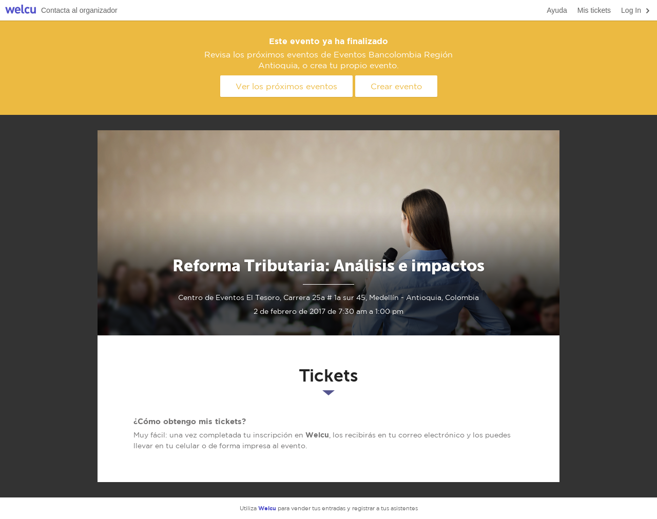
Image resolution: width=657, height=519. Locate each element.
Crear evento (396, 86)
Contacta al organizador (79, 10)
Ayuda (557, 10)
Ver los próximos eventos (286, 86)
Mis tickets (594, 10)
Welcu (20, 10)
